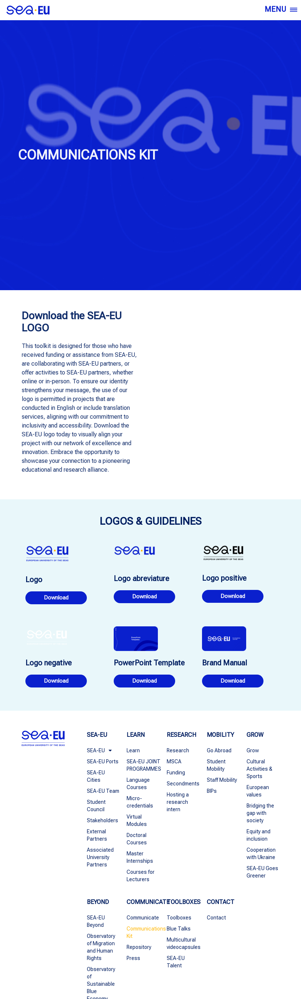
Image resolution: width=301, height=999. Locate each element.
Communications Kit (143, 932)
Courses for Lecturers (141, 875)
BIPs (212, 791)
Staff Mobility (222, 780)
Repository (139, 947)
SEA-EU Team (103, 791)
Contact (216, 918)
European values (258, 791)
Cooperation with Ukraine (261, 853)
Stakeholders (102, 820)
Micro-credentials (140, 802)
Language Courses (138, 783)
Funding (176, 772)
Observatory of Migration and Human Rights (101, 947)
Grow (253, 750)
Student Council (96, 805)
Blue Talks (179, 929)
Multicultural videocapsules (183, 943)
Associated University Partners (100, 857)
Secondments (183, 784)
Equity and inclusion (258, 835)
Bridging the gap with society (260, 813)
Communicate (143, 918)
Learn (133, 750)
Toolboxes (179, 918)
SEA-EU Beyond (96, 921)
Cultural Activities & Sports (259, 769)
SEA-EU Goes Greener (262, 872)
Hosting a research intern (178, 802)
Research (178, 750)
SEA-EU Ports (102, 761)
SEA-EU (99, 750)
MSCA (174, 761)
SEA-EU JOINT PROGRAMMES (143, 765)
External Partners (97, 835)
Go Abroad (219, 750)
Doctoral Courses (137, 838)
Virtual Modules (137, 820)
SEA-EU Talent (176, 961)
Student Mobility (216, 765)
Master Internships (140, 857)
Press (133, 958)
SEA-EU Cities (96, 776)
